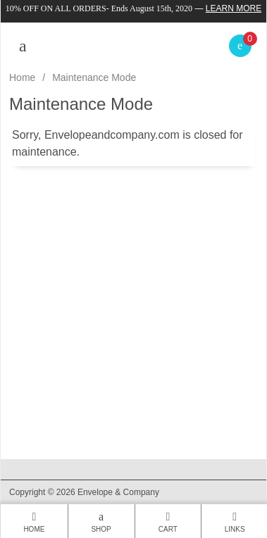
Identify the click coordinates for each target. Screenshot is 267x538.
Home (22, 77)
